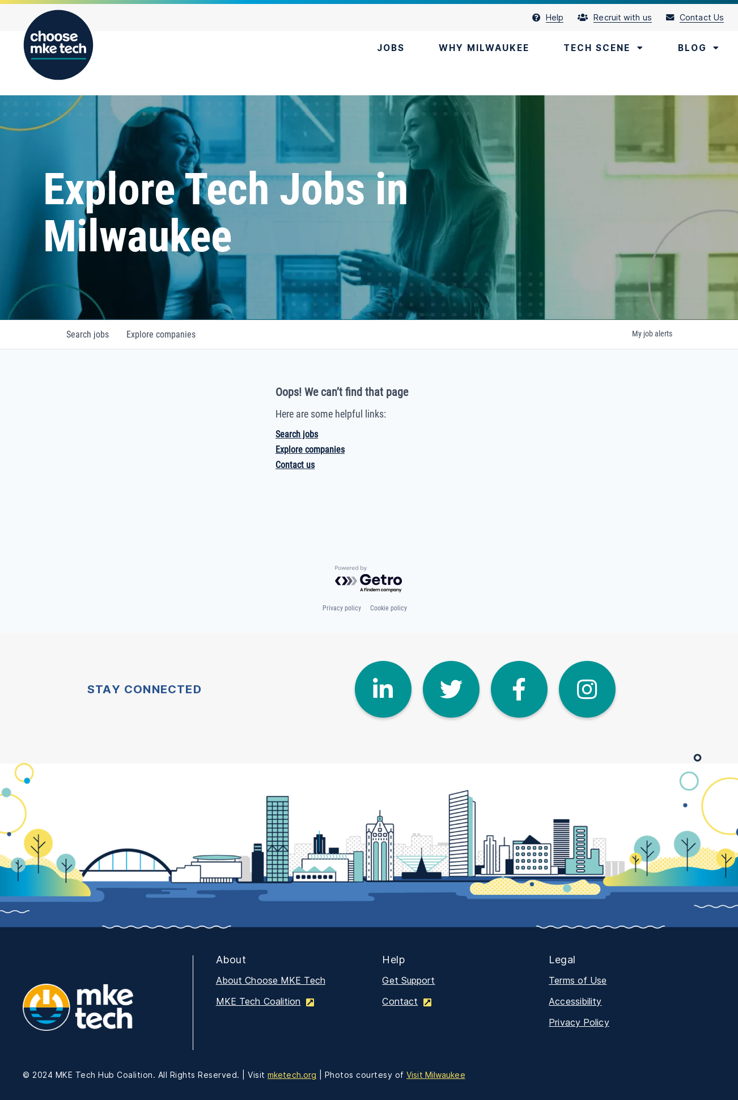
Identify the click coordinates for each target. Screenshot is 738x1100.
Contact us (295, 465)
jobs (87, 334)
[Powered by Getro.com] (369, 579)
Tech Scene (600, 48)
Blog (698, 48)
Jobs (381, 48)
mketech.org (292, 1075)
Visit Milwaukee (435, 1075)
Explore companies (310, 449)
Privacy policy (342, 608)
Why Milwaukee (477, 48)
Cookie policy (388, 608)
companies (161, 334)
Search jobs (296, 434)
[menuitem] (555, 17)
